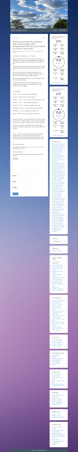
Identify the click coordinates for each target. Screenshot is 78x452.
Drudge (54, 357)
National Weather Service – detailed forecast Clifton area (58, 312)
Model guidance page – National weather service (58, 384)
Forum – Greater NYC (57, 343)
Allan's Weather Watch (19, 30)
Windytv (54, 444)
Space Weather (56, 363)
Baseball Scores (56, 355)
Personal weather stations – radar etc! (57, 399)
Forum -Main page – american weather (57, 340)
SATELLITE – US (56, 414)
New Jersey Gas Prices (58, 358)
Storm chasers (56, 439)
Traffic (53, 365)
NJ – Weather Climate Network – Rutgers (57, 281)
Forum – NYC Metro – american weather (57, 345)
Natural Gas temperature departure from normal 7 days (58, 436)
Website (15, 187)
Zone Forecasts (56, 330)
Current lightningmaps (57, 430)
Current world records (57, 266)
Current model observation (55, 262)
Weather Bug (55, 287)
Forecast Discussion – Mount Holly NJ (57, 302)
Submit (15, 194)
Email (14, 181)
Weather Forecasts (30, 147)
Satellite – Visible (56, 416)
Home (55, 30)
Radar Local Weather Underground (57, 403)
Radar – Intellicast (56, 401)
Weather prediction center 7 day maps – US (58, 327)
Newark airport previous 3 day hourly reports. (58, 278)
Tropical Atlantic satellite (58, 417)
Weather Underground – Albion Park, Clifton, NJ (58, 289)
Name (15, 175)
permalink (22, 148)
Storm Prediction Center (58, 322)
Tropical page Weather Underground (58, 442)
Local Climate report (57, 433)
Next (43, 38)
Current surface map (57, 265)
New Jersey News (56, 360)
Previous (16, 38)
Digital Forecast (56, 431)
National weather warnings (56, 275)
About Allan (62, 30)
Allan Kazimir (40, 147)
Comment (15, 158)
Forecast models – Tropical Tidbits (57, 375)
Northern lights (56, 362)
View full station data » (58, 82)
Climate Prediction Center (58, 300)
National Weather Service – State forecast (58, 316)
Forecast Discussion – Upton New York (57, 305)
